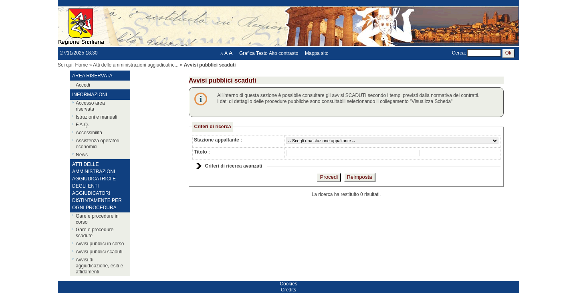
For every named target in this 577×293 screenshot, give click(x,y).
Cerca (458, 53)
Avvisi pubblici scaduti (99, 252)
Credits (288, 290)
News (82, 155)
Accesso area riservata (90, 106)
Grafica (247, 53)
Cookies (288, 284)
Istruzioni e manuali (96, 117)
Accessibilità (89, 132)
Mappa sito (317, 53)
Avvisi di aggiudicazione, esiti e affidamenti (99, 266)
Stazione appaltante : (218, 140)
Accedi (83, 85)
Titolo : (202, 152)
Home (81, 65)
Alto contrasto (283, 53)
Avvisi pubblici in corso (100, 244)
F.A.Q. (82, 124)
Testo (262, 53)
